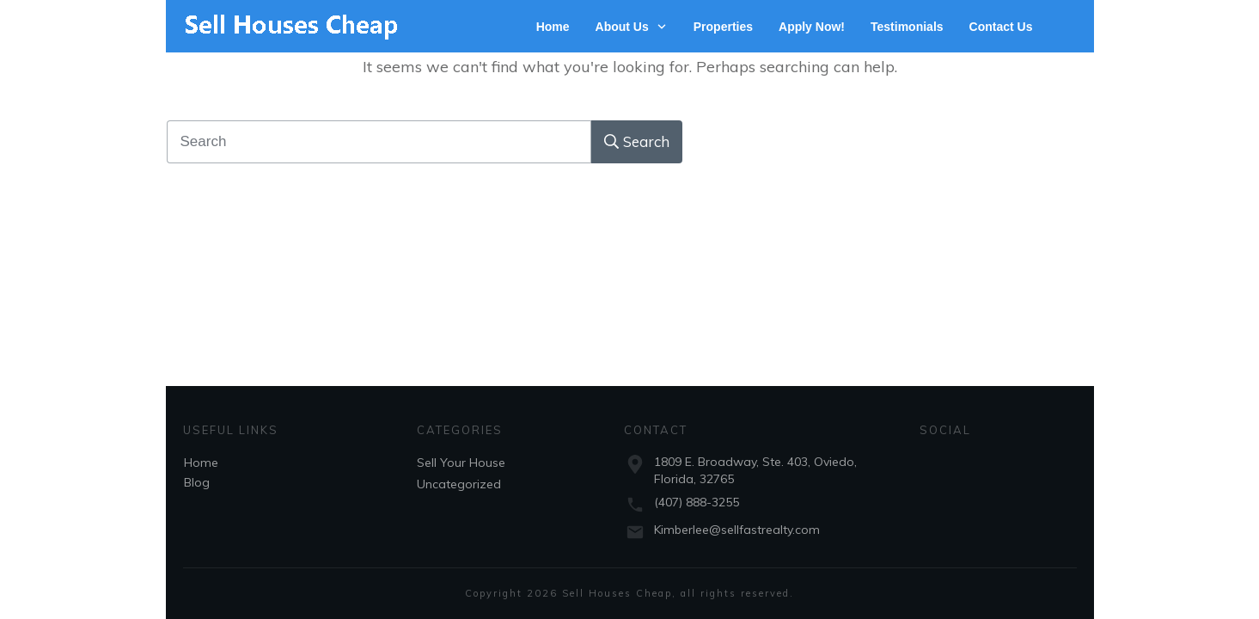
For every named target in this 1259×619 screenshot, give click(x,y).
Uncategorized (459, 484)
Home (201, 462)
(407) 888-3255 (696, 502)
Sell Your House (461, 462)
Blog (197, 482)
